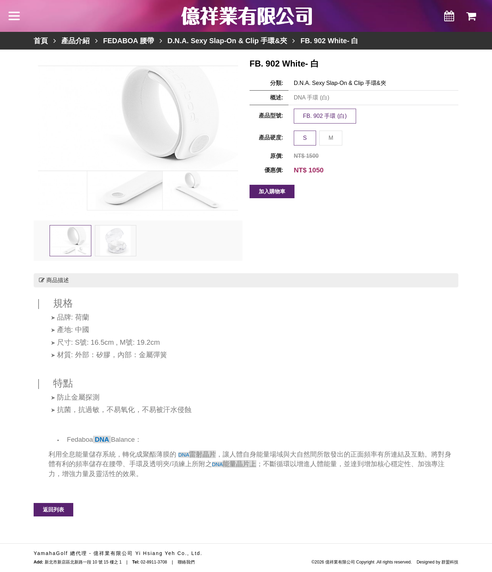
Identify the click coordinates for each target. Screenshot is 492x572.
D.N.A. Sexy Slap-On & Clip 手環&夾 (227, 41)
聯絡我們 (186, 562)
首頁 (41, 41)
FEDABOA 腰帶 (128, 41)
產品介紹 (75, 41)
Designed (426, 562)
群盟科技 (449, 562)
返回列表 (53, 510)
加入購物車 (272, 191)
